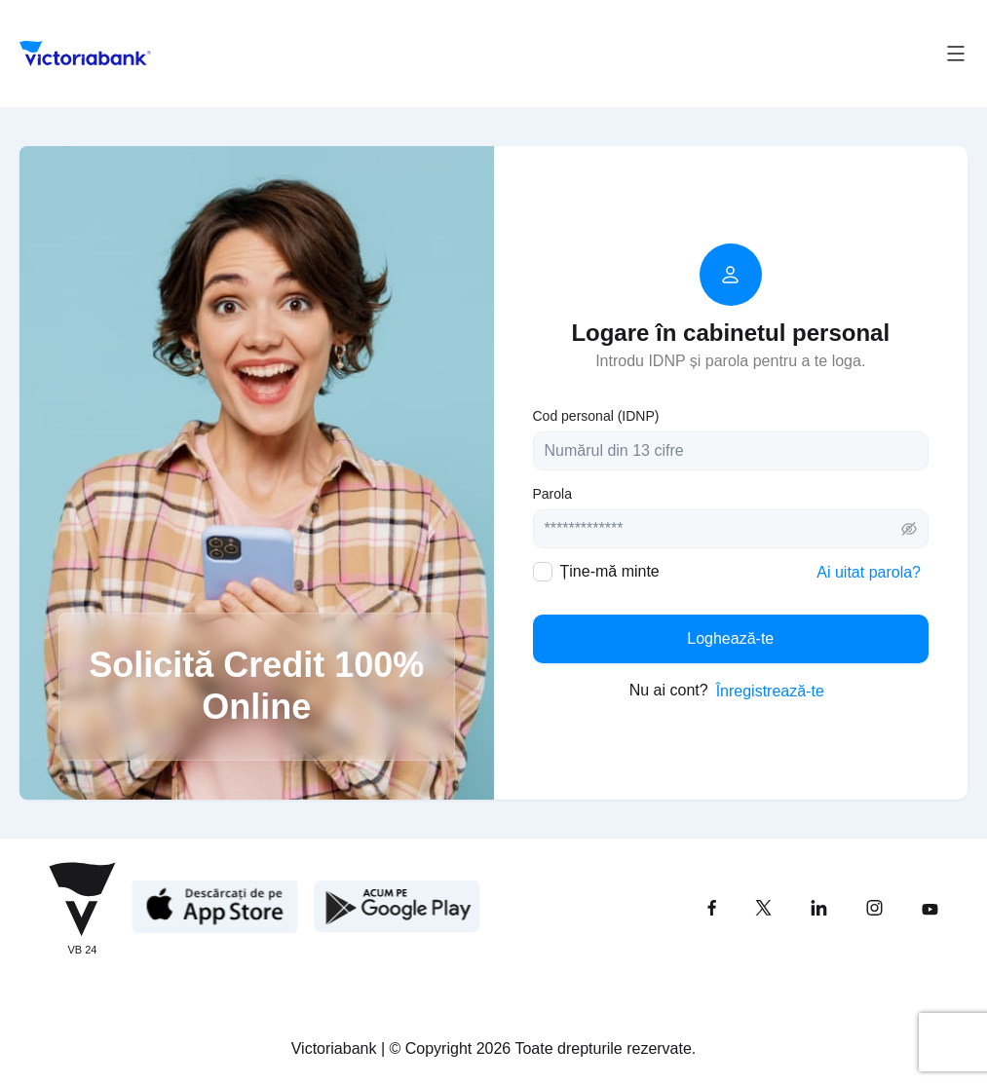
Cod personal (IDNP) (596, 416)
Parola (552, 494)
